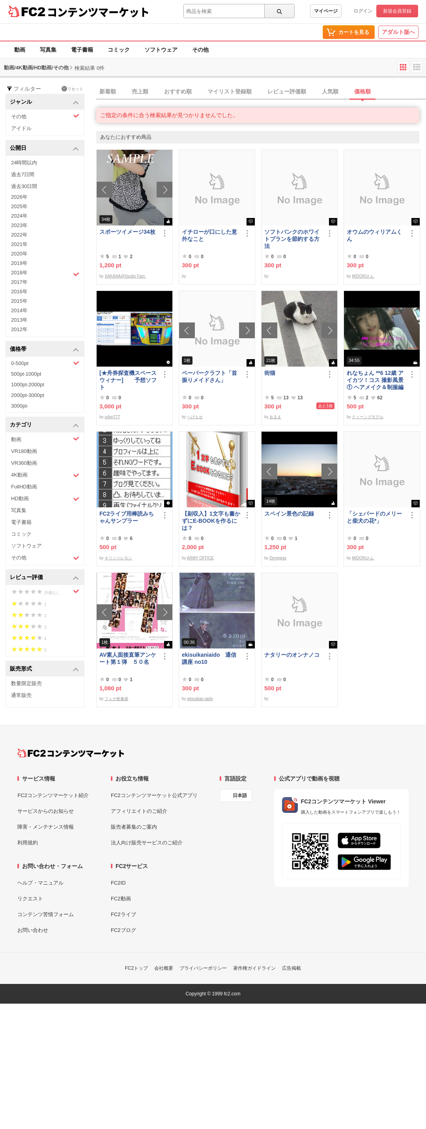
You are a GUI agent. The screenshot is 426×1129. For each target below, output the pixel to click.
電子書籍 (82, 50)
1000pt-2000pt (27, 385)
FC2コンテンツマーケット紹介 (53, 795)
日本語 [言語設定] (240, 795)
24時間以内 (24, 163)
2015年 (19, 301)
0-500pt (45, 363)
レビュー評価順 (286, 91)
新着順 (107, 91)
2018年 (45, 274)
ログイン (362, 11)
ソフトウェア (161, 50)
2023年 (19, 225)
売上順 (140, 91)
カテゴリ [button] (44, 425)
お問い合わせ (32, 930)
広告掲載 (291, 968)
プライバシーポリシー (203, 968)
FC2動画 (121, 899)
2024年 (19, 216)
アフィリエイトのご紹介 (139, 811)
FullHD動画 (24, 487)
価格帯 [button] (44, 349)
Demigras (277, 558)
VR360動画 (24, 463)
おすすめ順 (178, 91)
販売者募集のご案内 (134, 827)
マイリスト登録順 (229, 91)
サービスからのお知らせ (45, 811)
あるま (275, 417)
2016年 (19, 291)
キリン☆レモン (118, 558)
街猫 (269, 373)
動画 (19, 50)
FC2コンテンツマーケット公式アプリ (154, 795)
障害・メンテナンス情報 (45, 827)
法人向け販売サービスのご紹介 (147, 843)
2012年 (19, 329)
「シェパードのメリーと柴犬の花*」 (374, 517)
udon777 (112, 417)
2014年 (19, 310)
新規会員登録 (397, 11)
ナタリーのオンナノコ (292, 655)
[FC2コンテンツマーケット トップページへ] (70, 752)
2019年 (19, 263)
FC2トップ (136, 968)
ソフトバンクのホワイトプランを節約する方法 (292, 239)
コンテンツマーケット (98, 11)
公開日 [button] (44, 148)
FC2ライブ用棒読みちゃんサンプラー (126, 517)
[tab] (261, 92)
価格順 (362, 91)
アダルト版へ (398, 32)
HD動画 (45, 499)
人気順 (330, 91)
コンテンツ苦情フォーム (45, 914)
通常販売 (21, 695)
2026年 (19, 197)
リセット (72, 88)
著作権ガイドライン (254, 968)
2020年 (19, 254)
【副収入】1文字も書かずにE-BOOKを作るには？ (211, 520)
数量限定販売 (26, 683)
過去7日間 (22, 174)
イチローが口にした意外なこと (209, 235)
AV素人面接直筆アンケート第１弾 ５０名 (127, 658)
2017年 (19, 282)
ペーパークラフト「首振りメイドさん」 (209, 376)
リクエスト (30, 899)
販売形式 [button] (44, 669)
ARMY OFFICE (200, 558)
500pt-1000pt (26, 374)
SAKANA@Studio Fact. (125, 276)
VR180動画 (24, 451)
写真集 (48, 50)
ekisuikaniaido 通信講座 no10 (209, 658)
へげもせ (195, 417)
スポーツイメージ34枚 (127, 232)
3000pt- (19, 406)
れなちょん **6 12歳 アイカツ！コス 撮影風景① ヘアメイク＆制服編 (375, 380)
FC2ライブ (123, 914)
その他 (200, 50)
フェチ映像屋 (116, 699)
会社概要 (163, 968)
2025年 (19, 206)
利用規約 (27, 843)
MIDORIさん (363, 276)
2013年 (19, 320)
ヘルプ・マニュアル (40, 883)
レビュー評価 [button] (44, 577)
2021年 (19, 244)
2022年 (19, 235)
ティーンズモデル (367, 417)
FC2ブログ (123, 930)
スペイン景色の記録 (289, 513)
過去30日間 (24, 186)
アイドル (21, 128)
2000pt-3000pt (27, 395)
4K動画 (45, 475)
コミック (119, 50)
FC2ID (118, 883)
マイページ (326, 11)
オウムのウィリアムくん (374, 235)
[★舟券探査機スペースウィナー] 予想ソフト (128, 380)
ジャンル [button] (44, 102)
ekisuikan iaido (200, 699)
